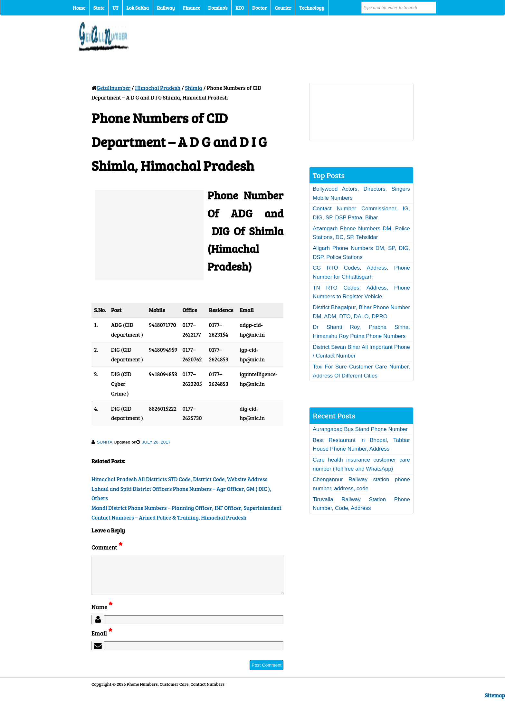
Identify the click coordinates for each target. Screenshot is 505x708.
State (98, 8)
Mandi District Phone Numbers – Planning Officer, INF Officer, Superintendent (186, 508)
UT (115, 8)
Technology (311, 8)
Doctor (259, 8)
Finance (191, 8)
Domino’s (217, 8)
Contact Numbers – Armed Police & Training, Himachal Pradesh (168, 517)
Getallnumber (113, 87)
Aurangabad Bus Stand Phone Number (360, 429)
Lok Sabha (138, 8)
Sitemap (495, 703)
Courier (283, 8)
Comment (106, 547)
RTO (239, 8)
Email (101, 641)
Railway (166, 8)
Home (79, 8)
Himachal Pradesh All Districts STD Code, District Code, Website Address (179, 479)
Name (101, 614)
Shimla (193, 87)
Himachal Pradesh (157, 87)
